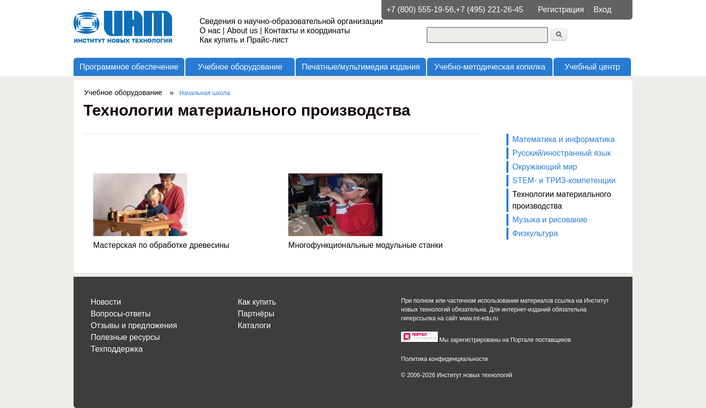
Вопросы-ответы (121, 314)
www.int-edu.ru (478, 318)
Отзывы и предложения (134, 325)
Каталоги (254, 325)
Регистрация (561, 9)
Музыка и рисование (549, 220)
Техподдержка (117, 349)
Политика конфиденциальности (444, 359)
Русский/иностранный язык (561, 153)
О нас (210, 30)
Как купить (257, 302)
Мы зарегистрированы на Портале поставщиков (505, 339)
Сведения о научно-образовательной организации (291, 21)
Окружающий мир (544, 167)
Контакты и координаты (307, 30)
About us (242, 30)
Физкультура (535, 233)
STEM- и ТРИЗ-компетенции (564, 180)
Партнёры (256, 314)
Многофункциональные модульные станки (365, 245)
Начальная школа (204, 93)
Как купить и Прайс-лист (244, 40)
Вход (602, 9)
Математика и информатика (563, 139)
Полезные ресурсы (125, 337)
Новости (106, 302)
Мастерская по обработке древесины (161, 245)
